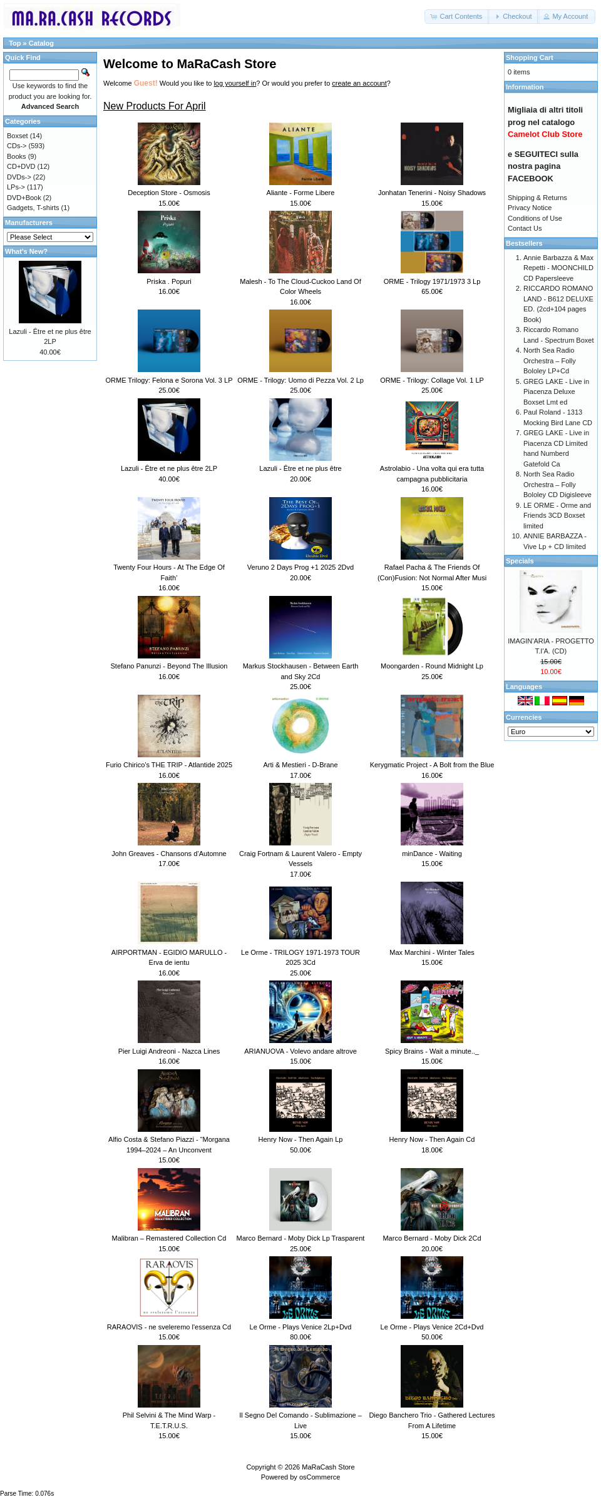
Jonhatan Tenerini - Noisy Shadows (432, 192)
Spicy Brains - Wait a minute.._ (432, 1051)
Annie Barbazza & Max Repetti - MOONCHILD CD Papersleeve (558, 268)
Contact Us (525, 228)
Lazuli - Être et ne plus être (300, 468)
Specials (520, 561)
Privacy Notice (530, 207)
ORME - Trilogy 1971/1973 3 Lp (432, 281)
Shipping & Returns (537, 197)
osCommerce (319, 1477)
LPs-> (16, 187)
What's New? (26, 251)
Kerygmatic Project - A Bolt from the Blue (432, 765)
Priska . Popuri (169, 281)
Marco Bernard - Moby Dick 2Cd (432, 1238)
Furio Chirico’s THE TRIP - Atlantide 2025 (169, 765)
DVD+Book (24, 197)
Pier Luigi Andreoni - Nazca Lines (169, 1051)
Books (16, 156)
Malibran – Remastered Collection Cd (169, 1238)
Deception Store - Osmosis (169, 192)
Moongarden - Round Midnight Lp (432, 666)
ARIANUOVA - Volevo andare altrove (300, 1051)
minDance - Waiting (432, 853)
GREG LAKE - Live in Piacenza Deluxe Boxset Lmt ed (556, 392)
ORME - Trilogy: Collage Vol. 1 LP (432, 380)
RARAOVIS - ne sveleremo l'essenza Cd (169, 1327)
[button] (457, 16)
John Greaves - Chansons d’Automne (168, 853)
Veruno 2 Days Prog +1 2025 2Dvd (300, 567)
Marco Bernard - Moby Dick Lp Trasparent (301, 1238)
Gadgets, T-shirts (33, 207)
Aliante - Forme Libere (301, 192)
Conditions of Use (535, 218)
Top (15, 43)
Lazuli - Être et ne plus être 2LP (169, 468)
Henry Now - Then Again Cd (432, 1139)
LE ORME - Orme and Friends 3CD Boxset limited (557, 516)
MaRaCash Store (328, 1467)
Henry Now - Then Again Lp (301, 1139)
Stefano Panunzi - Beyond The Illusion (169, 666)
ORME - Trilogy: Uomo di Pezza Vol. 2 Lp (300, 380)
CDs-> (16, 145)
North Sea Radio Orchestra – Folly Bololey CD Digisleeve (557, 484)
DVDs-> (19, 177)
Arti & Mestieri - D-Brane (300, 765)
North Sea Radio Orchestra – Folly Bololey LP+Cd (549, 360)
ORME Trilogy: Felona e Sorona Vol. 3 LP (169, 380)
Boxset (17, 135)
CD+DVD (21, 166)
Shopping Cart (529, 57)
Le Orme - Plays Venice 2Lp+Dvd (301, 1327)
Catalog (41, 43)
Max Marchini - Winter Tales (432, 952)
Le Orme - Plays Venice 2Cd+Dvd (432, 1327)
